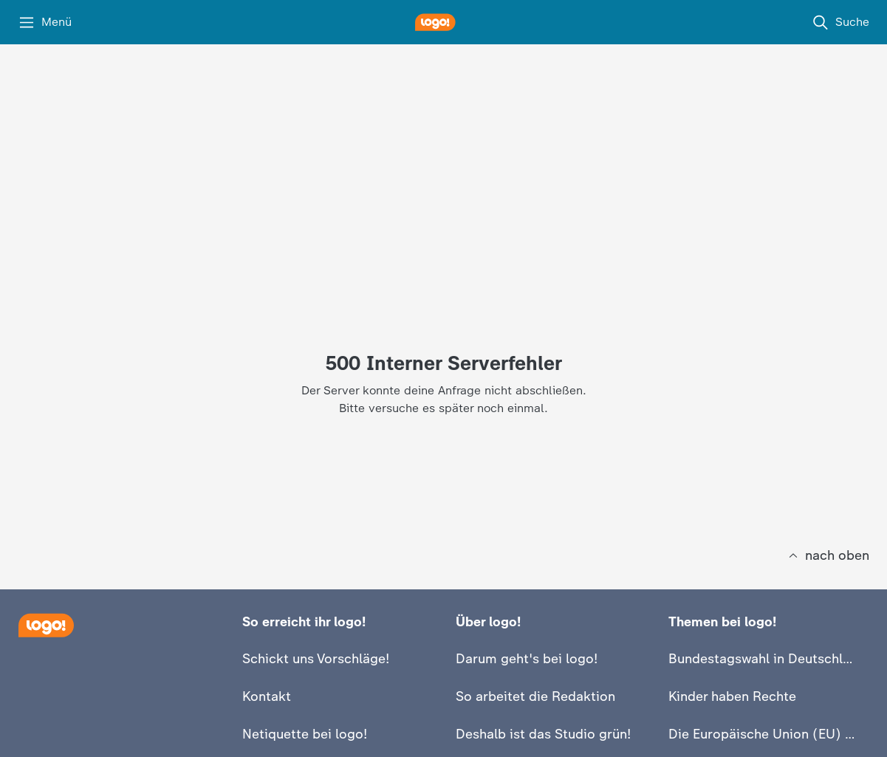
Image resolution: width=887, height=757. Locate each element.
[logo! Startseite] (444, 22)
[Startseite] (46, 625)
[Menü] (45, 22)
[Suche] (840, 22)
